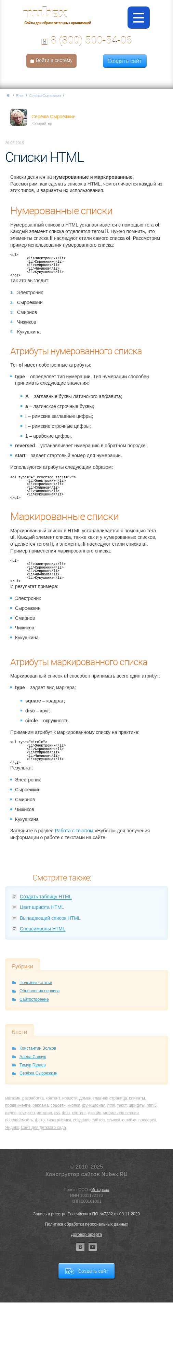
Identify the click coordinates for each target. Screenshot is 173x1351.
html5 (152, 1105)
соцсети (58, 1105)
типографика (58, 1120)
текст (122, 1105)
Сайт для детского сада (43, 1127)
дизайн (94, 1112)
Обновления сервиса (39, 990)
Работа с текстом (74, 830)
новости (69, 1098)
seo (31, 1112)
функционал (93, 1105)
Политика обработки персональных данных (86, 1224)
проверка (147, 1120)
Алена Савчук (32, 1056)
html (111, 1105)
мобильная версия (121, 1112)
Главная (8, 95)
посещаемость (19, 1120)
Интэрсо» (100, 1189)
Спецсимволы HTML (42, 928)
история (44, 1112)
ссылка (113, 1120)
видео (10, 1112)
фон (66, 1112)
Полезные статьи (35, 982)
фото (39, 1120)
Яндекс (12, 1127)
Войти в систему (54, 60)
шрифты (137, 1105)
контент (53, 1098)
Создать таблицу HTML (46, 896)
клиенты (137, 1098)
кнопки (73, 1105)
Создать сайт (125, 61)
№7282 (106, 1214)
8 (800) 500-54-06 (91, 40)
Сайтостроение (34, 999)
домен (85, 1098)
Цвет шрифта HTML (42, 907)
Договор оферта (86, 1234)
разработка (33, 1098)
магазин (12, 1098)
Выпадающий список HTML (50, 918)
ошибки (129, 1120)
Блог (20, 96)
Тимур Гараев (32, 1065)
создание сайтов (89, 1120)
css (57, 1112)
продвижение (17, 1105)
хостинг (79, 1112)
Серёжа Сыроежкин (45, 96)
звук (22, 1112)
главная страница (110, 1098)
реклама (40, 1105)
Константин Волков (37, 1048)
